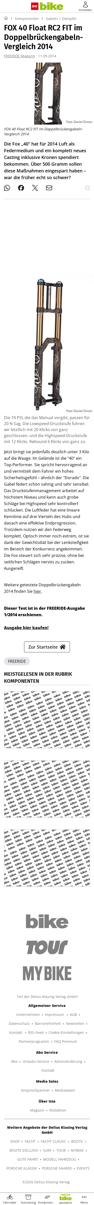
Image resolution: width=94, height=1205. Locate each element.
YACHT (30, 1141)
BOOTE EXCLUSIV (24, 1150)
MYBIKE (77, 1150)
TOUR (61, 1150)
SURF (47, 1150)
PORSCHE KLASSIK (22, 1168)
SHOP (15, 1141)
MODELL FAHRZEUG (59, 1159)
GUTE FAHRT (27, 1159)
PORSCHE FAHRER (57, 1168)
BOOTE (77, 1141)
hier (37, 591)
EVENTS (83, 1168)
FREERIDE (17, 661)
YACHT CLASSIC (53, 1141)
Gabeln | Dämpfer (61, 18)
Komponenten (27, 18)
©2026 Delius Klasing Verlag (46, 1182)
